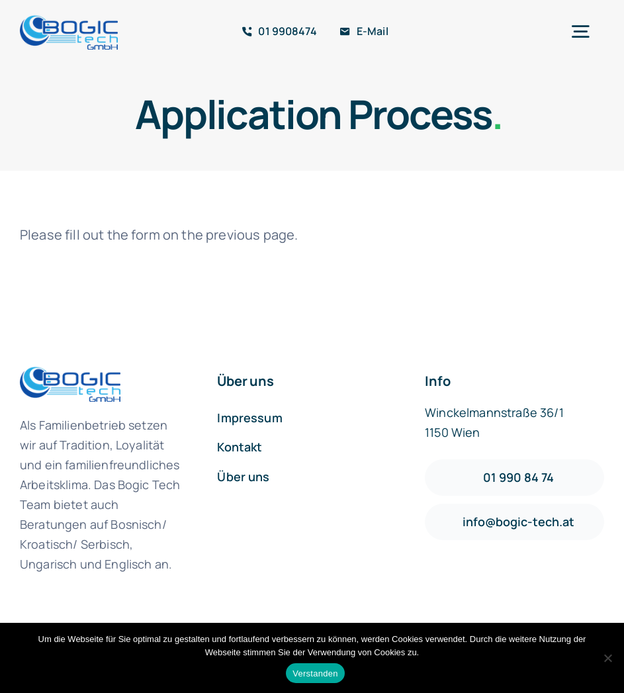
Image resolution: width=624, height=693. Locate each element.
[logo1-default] (69, 20)
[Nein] (607, 658)
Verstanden (314, 673)
